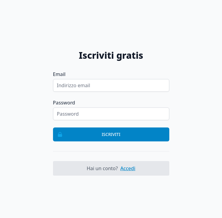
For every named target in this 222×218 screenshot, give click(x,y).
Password (64, 102)
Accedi (127, 168)
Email (59, 74)
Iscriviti (87, 134)
